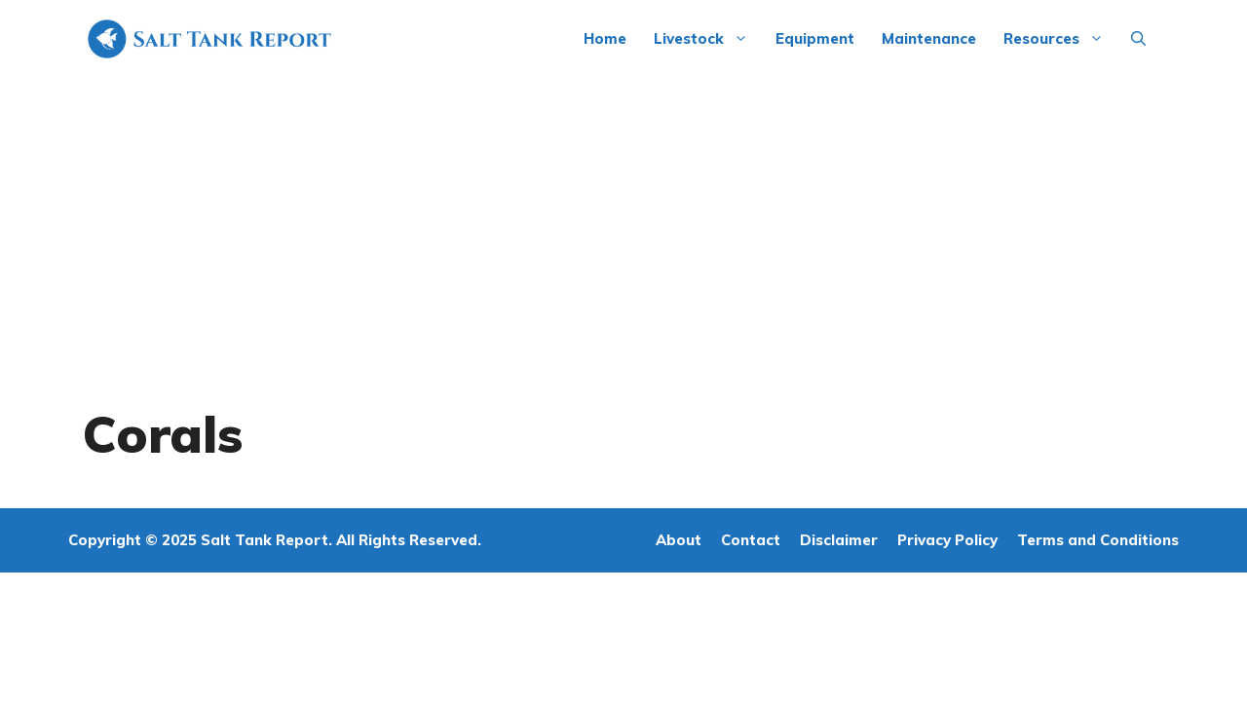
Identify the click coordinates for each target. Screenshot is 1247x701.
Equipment (814, 38)
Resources (1060, 38)
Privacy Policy (947, 540)
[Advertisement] (623, 224)
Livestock (708, 38)
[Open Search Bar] (1138, 38)
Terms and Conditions (1098, 540)
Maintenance (929, 38)
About (678, 540)
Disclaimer (839, 540)
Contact (750, 540)
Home (605, 38)
